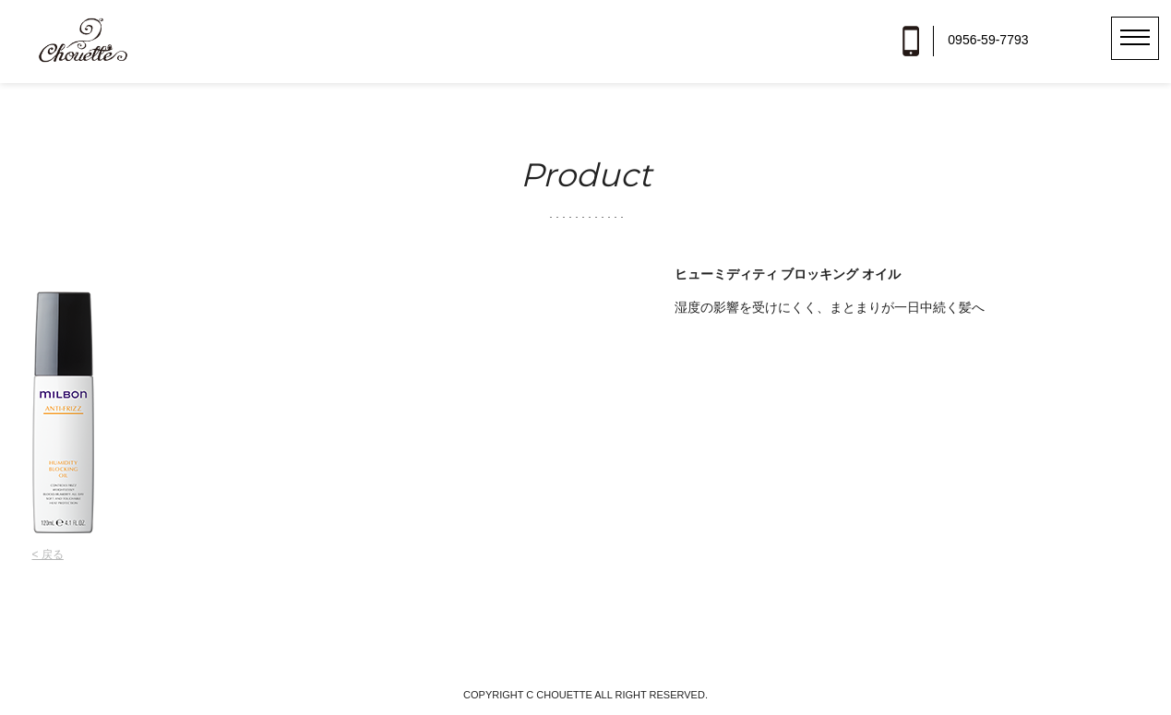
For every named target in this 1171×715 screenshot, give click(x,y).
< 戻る (48, 554)
